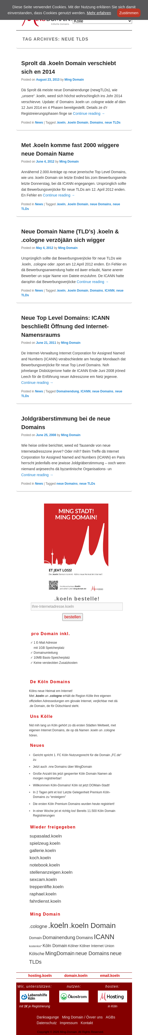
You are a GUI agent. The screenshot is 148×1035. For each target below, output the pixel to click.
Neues (37, 745)
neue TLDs (112, 122)
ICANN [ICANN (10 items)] (104, 936)
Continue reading (89, 113)
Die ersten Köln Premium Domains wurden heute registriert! (74, 804)
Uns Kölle (41, 716)
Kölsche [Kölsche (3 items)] (36, 953)
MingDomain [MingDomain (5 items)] (60, 953)
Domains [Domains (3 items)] (84, 937)
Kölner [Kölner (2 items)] (73, 946)
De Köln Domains (50, 682)
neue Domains (100, 204)
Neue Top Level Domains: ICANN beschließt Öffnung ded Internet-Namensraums (65, 326)
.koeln (61, 122)
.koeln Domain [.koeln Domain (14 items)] (92, 925)
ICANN (110, 290)
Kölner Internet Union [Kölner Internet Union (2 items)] (97, 946)
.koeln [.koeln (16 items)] (58, 925)
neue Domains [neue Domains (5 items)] (92, 953)
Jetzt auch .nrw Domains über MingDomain (62, 766)
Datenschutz (47, 1023)
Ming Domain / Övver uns (82, 1017)
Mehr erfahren (99, 13)
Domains (96, 122)
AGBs (110, 1017)
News (39, 122)
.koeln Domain (77, 122)
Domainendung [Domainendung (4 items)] (59, 937)
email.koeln (110, 975)
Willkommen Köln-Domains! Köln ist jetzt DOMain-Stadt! (71, 785)
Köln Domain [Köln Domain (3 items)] (55, 945)
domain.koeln (76, 975)
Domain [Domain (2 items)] (35, 938)
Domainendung (68, 391)
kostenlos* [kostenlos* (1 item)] (35, 946)
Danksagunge (48, 1017)
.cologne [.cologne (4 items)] (38, 926)
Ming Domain (74, 79)
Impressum (68, 1023)
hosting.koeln (40, 975)
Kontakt (87, 1023)
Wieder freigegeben (53, 827)
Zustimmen (128, 13)
